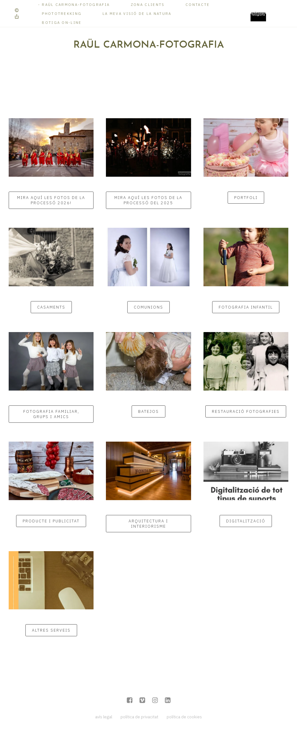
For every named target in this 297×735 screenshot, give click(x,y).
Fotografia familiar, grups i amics (51, 414)
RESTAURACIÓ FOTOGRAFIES (246, 411)
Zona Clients (148, 4)
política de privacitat (139, 717)
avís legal (103, 717)
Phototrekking (61, 13)
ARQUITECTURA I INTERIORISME (148, 523)
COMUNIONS (148, 307)
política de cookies (184, 717)
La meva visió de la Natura (137, 13)
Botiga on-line (61, 22)
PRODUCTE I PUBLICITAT (51, 521)
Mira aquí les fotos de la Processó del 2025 (148, 200)
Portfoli (246, 197)
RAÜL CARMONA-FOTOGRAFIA (76, 4)
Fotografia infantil (246, 307)
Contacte (198, 4)
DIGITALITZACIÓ (245, 521)
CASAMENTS (51, 307)
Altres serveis (51, 630)
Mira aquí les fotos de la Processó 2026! (51, 200)
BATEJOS (148, 411)
